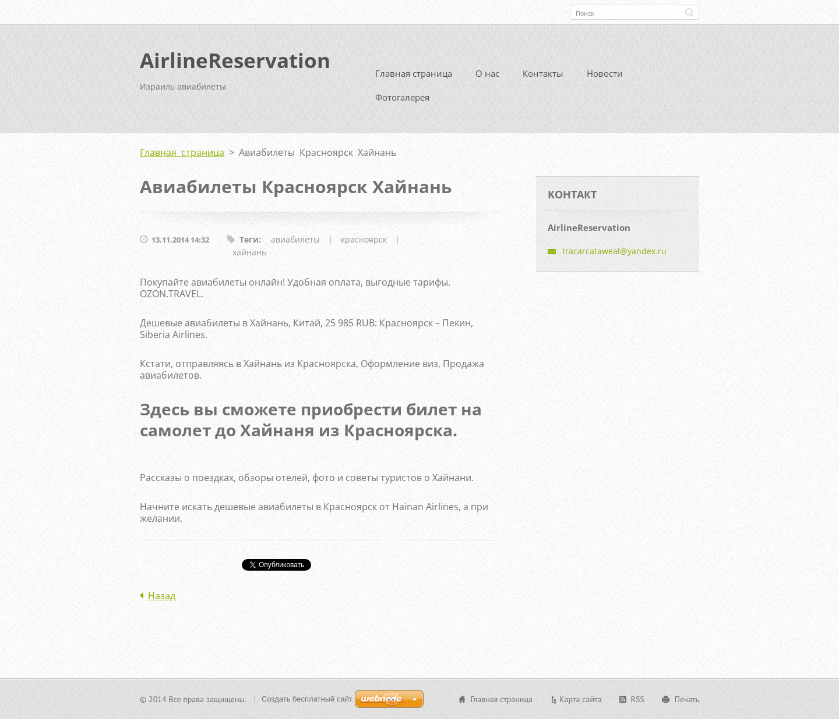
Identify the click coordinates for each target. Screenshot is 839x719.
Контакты (543, 73)
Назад (161, 595)
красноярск (364, 239)
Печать (687, 699)
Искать (689, 12)
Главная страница (413, 73)
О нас (487, 73)
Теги (249, 239)
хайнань (249, 252)
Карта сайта (580, 699)
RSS (637, 699)
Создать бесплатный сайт (307, 699)
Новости (605, 73)
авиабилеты (295, 239)
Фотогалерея (402, 97)
